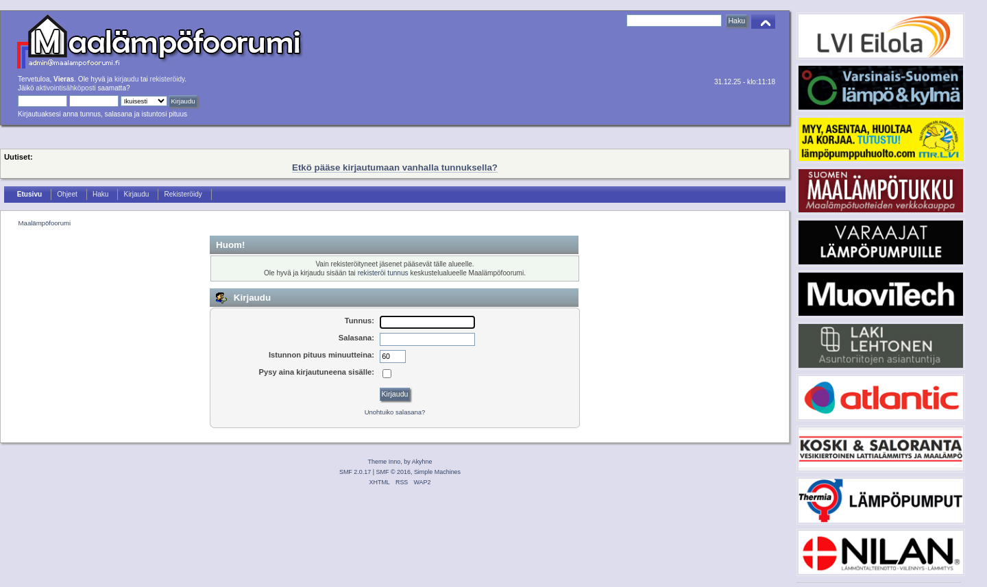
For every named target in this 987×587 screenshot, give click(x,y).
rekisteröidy (167, 79)
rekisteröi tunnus (383, 273)
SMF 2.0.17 (355, 472)
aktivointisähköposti (65, 88)
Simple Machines (437, 472)
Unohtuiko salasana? (395, 412)
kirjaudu (126, 79)
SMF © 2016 (393, 472)
